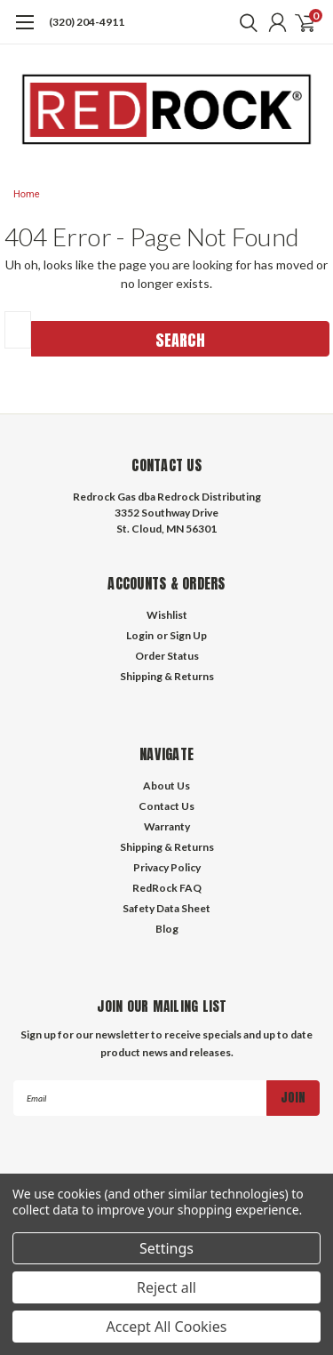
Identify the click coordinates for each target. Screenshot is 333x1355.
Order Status (167, 655)
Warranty (167, 826)
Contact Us (166, 806)
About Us (166, 785)
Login (140, 635)
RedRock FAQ (167, 887)
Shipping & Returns (167, 676)
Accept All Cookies (167, 1326)
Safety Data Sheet (166, 908)
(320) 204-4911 (86, 21)
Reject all (166, 1287)
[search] (244, 22)
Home (26, 194)
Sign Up (188, 635)
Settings (166, 1248)
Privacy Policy (167, 867)
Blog (166, 928)
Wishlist (167, 614)
